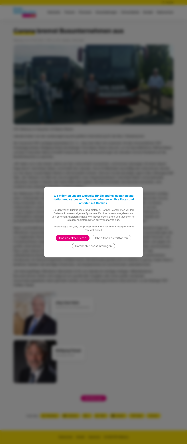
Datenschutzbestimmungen (93, 246)
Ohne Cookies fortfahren (111, 238)
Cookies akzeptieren (72, 238)
